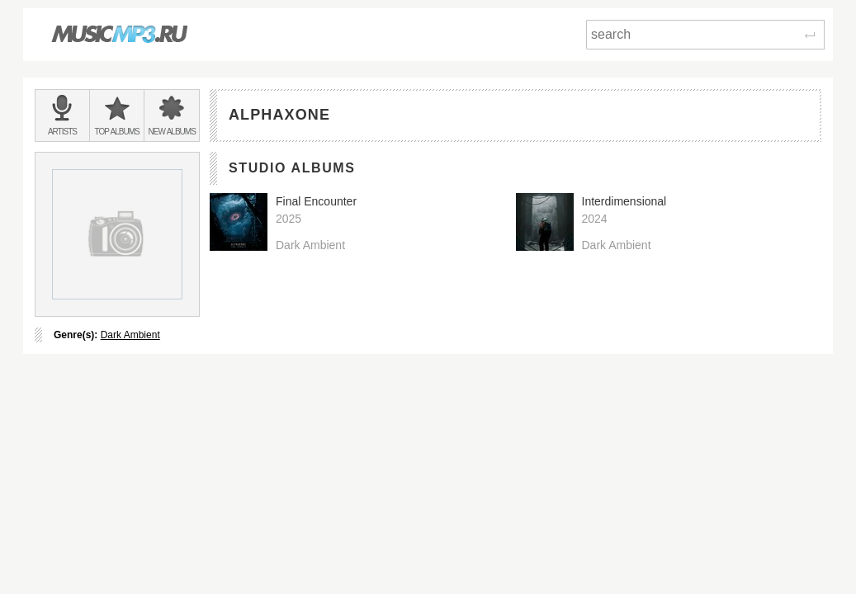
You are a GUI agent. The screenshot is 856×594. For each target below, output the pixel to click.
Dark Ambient (130, 335)
